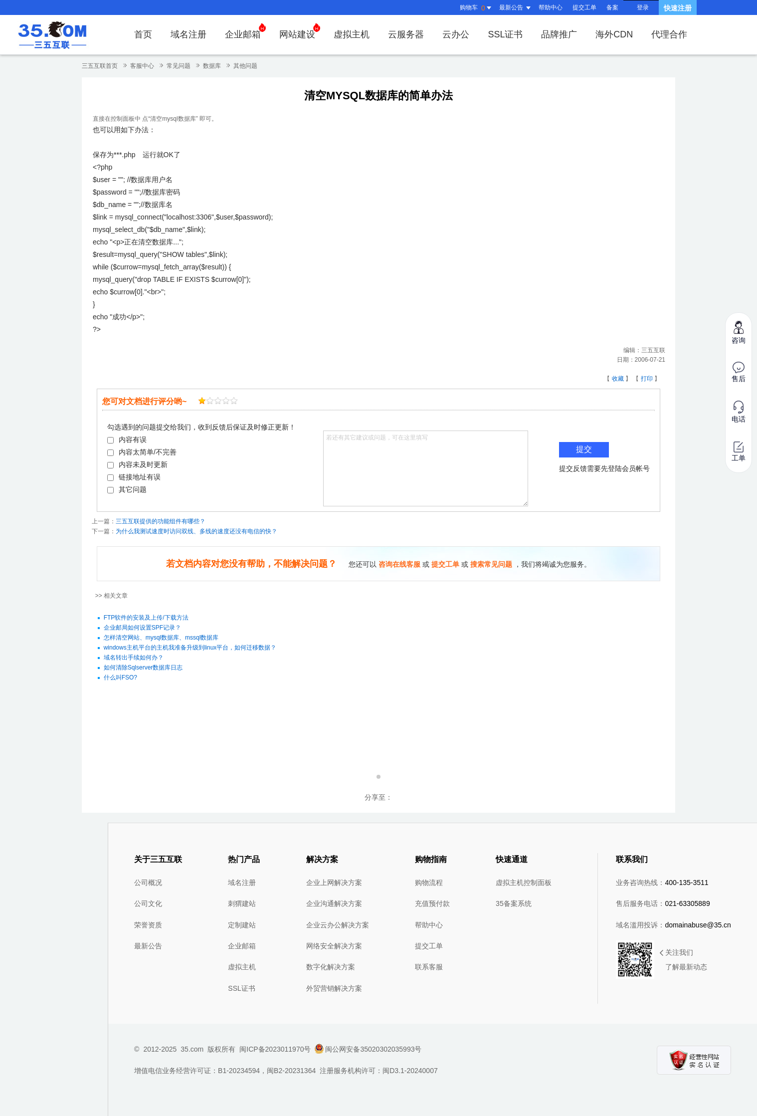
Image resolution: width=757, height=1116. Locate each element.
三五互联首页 (100, 65)
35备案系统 (514, 903)
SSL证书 (505, 34)
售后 (739, 372)
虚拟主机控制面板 (524, 883)
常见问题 (178, 65)
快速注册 (678, 8)
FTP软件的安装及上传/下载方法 (146, 617)
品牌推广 (559, 34)
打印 (647, 378)
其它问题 (127, 489)
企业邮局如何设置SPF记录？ (142, 627)
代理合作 (669, 34)
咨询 (738, 332)
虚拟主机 (352, 34)
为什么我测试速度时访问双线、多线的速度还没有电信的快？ (196, 531)
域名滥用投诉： (673, 924)
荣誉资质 (148, 925)
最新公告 (148, 946)
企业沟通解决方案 (334, 903)
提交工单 (584, 7)
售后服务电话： (663, 903)
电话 (739, 412)
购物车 (477, 8)
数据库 (212, 65)
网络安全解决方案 (334, 946)
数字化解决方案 (330, 967)
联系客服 (429, 967)
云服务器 (406, 34)
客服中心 (142, 65)
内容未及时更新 (137, 464)
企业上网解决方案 (334, 883)
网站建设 (299, 31)
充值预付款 (432, 903)
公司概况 (148, 883)
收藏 (618, 378)
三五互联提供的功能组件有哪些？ (160, 521)
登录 (643, 7)
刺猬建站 (242, 903)
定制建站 (242, 925)
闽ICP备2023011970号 (275, 1049)
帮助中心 (551, 7)
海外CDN (614, 34)
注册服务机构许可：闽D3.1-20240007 (379, 1071)
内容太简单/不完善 (142, 452)
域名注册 (188, 34)
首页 (143, 34)
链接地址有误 (134, 477)
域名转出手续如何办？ (134, 657)
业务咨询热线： (662, 882)
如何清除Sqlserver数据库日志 (143, 667)
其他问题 (245, 65)
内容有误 (127, 440)
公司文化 (148, 903)
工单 (739, 452)
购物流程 (429, 883)
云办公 (455, 34)
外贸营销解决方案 (334, 988)
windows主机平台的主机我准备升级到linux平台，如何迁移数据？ (190, 647)
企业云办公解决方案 (337, 925)
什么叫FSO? (120, 677)
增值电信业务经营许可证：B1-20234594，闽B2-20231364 (225, 1071)
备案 (612, 7)
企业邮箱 (245, 31)
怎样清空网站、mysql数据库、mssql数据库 (161, 637)
